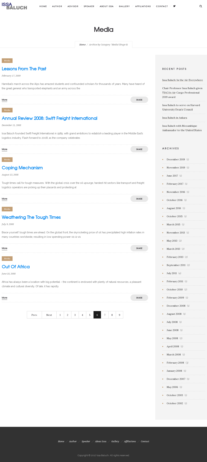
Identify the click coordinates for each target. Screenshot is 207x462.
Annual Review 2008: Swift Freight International (49, 118)
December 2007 (176, 379)
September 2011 (176, 265)
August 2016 (174, 208)
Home (43, 6)
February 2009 (175, 297)
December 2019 (176, 159)
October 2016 (175, 200)
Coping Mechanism (22, 167)
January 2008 (174, 370)
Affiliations (143, 6)
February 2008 (175, 362)
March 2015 (173, 224)
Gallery (124, 6)
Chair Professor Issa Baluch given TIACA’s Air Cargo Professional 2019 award (182, 93)
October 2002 (175, 403)
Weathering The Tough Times (31, 217)
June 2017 (172, 175)
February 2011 (175, 281)
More (4, 99)
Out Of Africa (16, 266)
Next (49, 315)
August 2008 (174, 313)
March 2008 (174, 354)
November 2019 (176, 167)
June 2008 (173, 330)
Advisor (73, 6)
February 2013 (175, 257)
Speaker (89, 6)
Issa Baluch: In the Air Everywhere (182, 80)
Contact (162, 6)
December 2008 (176, 305)
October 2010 (175, 289)
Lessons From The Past (24, 68)
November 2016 (176, 192)
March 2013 (173, 248)
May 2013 (172, 240)
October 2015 (175, 216)
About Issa (107, 6)
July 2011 (172, 273)
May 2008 (172, 338)
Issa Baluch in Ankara (174, 117)
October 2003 (175, 395)
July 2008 (172, 322)
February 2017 (175, 183)
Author (57, 6)
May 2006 (172, 387)
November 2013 (176, 232)
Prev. (34, 315)
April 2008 (173, 346)
